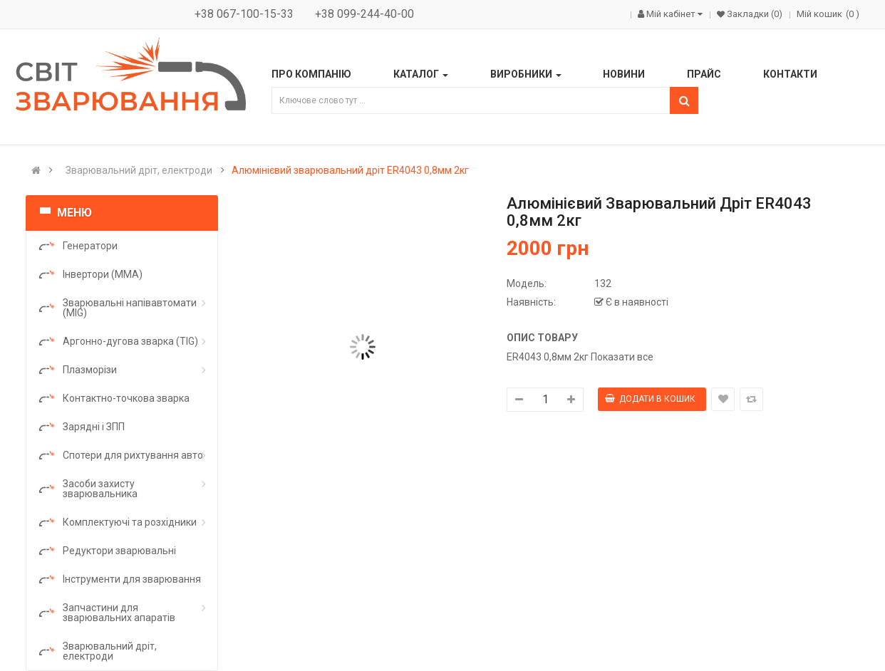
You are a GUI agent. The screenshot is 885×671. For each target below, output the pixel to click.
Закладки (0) (753, 14)
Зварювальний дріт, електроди (139, 170)
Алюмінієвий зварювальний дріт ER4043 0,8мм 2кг (350, 170)
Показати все (622, 357)
